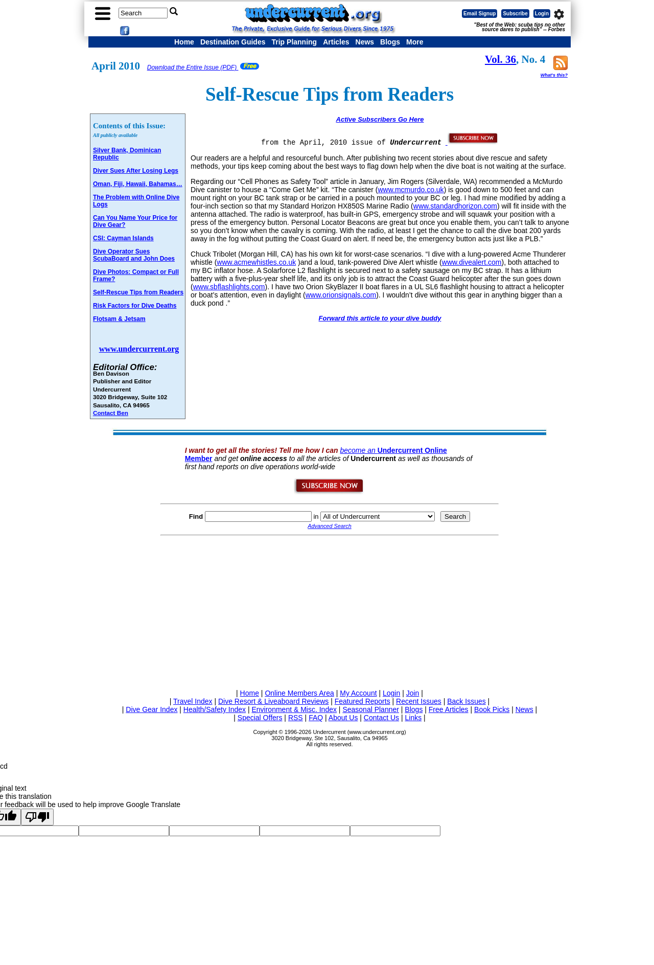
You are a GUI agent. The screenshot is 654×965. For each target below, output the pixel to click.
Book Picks (491, 709)
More (414, 42)
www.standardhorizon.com (455, 206)
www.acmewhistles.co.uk (256, 262)
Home (184, 42)
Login (542, 13)
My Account (358, 693)
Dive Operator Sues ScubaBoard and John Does (134, 255)
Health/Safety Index (214, 709)
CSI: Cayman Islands (123, 238)
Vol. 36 (500, 59)
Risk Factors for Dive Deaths (134, 305)
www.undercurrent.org (139, 348)
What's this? (554, 75)
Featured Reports (362, 701)
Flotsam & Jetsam (119, 319)
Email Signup (479, 13)
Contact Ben (110, 412)
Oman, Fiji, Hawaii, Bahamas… (137, 184)
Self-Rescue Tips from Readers (138, 292)
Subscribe (515, 13)
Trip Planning (294, 42)
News (365, 42)
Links (413, 718)
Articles (336, 42)
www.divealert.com (472, 262)
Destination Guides (233, 42)
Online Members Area (299, 693)
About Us (343, 718)
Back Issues (466, 701)
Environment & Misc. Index (294, 709)
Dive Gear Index (151, 709)
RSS (295, 718)
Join (412, 693)
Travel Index (193, 701)
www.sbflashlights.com (229, 287)
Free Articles (449, 709)
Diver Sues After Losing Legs (135, 170)
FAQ (316, 718)
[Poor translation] (37, 817)
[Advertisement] (329, 610)
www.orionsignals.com (341, 295)
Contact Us (381, 718)
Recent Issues (418, 701)
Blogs (390, 42)
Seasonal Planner (370, 709)
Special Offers (260, 718)
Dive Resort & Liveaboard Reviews (273, 701)
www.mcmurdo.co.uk (410, 190)
